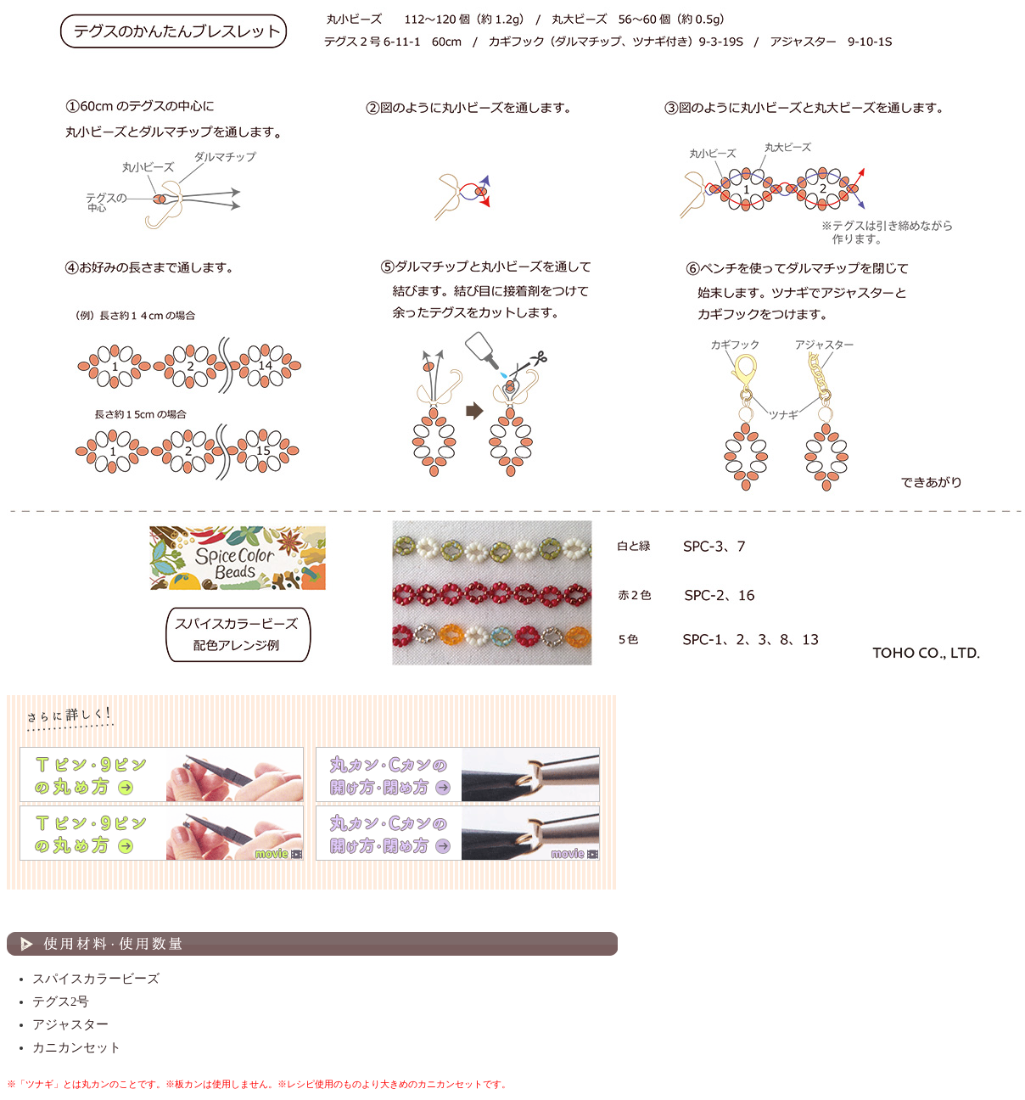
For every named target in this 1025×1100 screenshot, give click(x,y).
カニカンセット (76, 1047)
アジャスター (70, 1024)
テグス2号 (60, 1001)
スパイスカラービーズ (96, 978)
